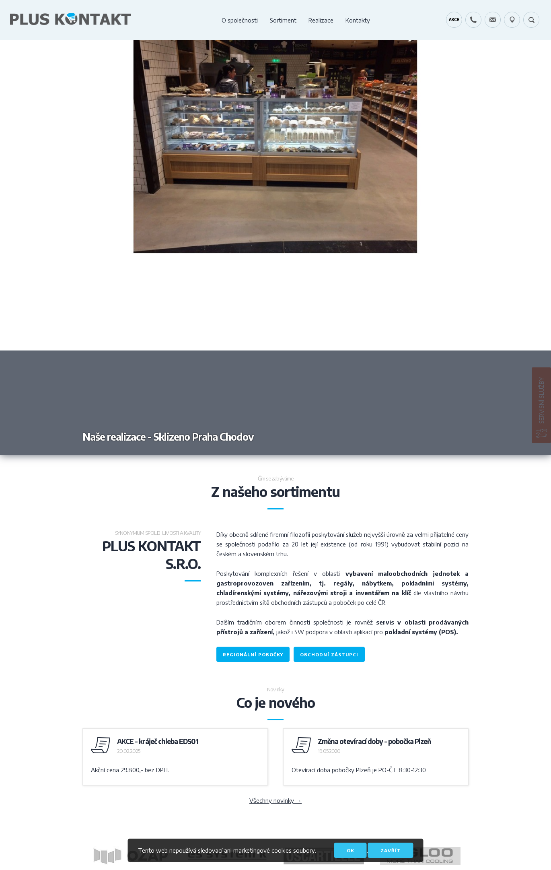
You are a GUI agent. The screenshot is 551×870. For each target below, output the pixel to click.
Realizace (320, 20)
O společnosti (240, 20)
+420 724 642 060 (473, 20)
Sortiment (283, 20)
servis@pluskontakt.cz (493, 20)
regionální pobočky (253, 654)
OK (350, 850)
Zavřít (390, 850)
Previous (138, 247)
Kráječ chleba (454, 20)
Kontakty (357, 20)
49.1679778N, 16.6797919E (512, 20)
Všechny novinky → (275, 800)
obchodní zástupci (329, 654)
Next (413, 247)
